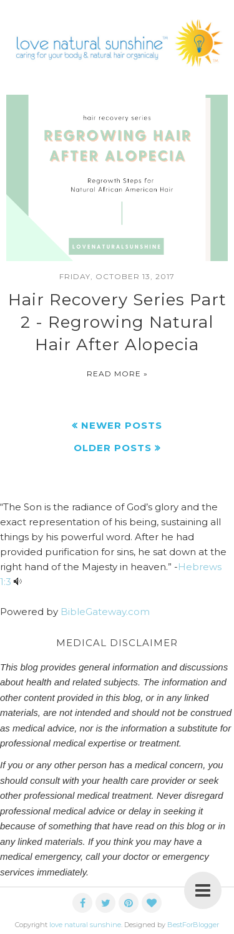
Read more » (117, 373)
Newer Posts (121, 425)
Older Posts (113, 448)
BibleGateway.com (105, 611)
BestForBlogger (193, 924)
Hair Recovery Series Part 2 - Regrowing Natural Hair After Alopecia (117, 322)
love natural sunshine (85, 924)
